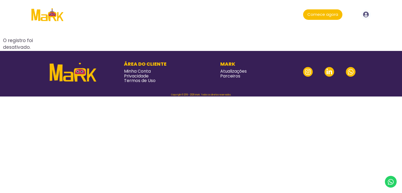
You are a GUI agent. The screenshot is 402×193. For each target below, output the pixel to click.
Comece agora (322, 14)
